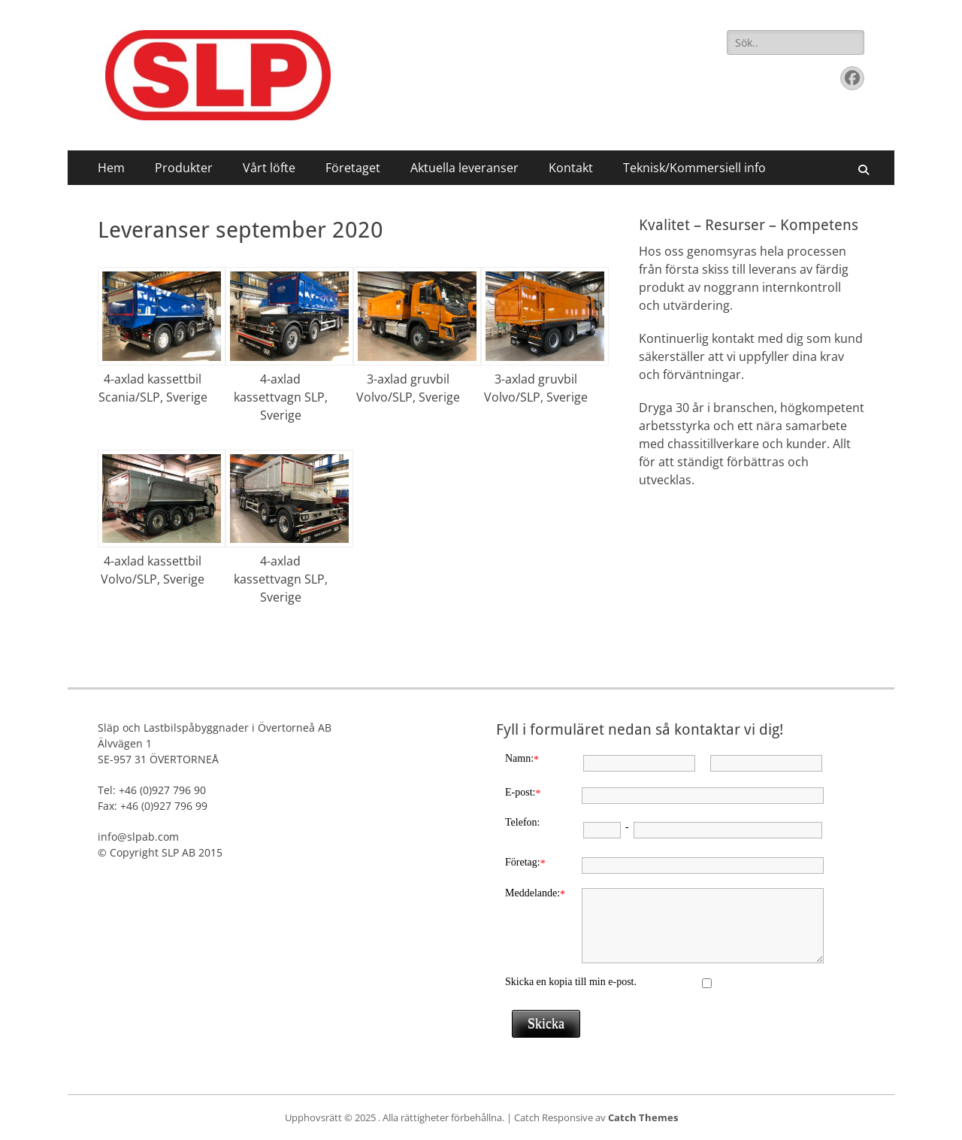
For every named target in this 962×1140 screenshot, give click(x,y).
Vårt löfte (269, 167)
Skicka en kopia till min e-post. (571, 981)
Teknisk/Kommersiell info (694, 167)
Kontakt (571, 167)
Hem (111, 167)
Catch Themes (643, 1117)
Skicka (546, 1023)
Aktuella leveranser (464, 167)
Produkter (184, 167)
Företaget (352, 167)
